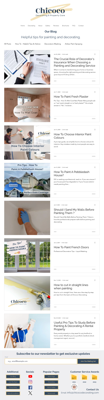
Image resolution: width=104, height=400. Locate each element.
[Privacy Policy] (13, 387)
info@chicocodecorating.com (83, 392)
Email (6, 357)
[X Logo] (30, 393)
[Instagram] (30, 382)
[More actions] (95, 54)
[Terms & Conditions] (13, 393)
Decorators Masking (52, 44)
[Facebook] (30, 387)
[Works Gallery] (51, 387)
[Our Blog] (13, 377)
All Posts (7, 44)
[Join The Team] (13, 382)
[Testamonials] (51, 393)
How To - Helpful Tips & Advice (27, 44)
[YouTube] (30, 376)
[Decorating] (51, 382)
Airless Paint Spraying (73, 44)
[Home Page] (51, 377)
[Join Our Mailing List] (88, 361)
